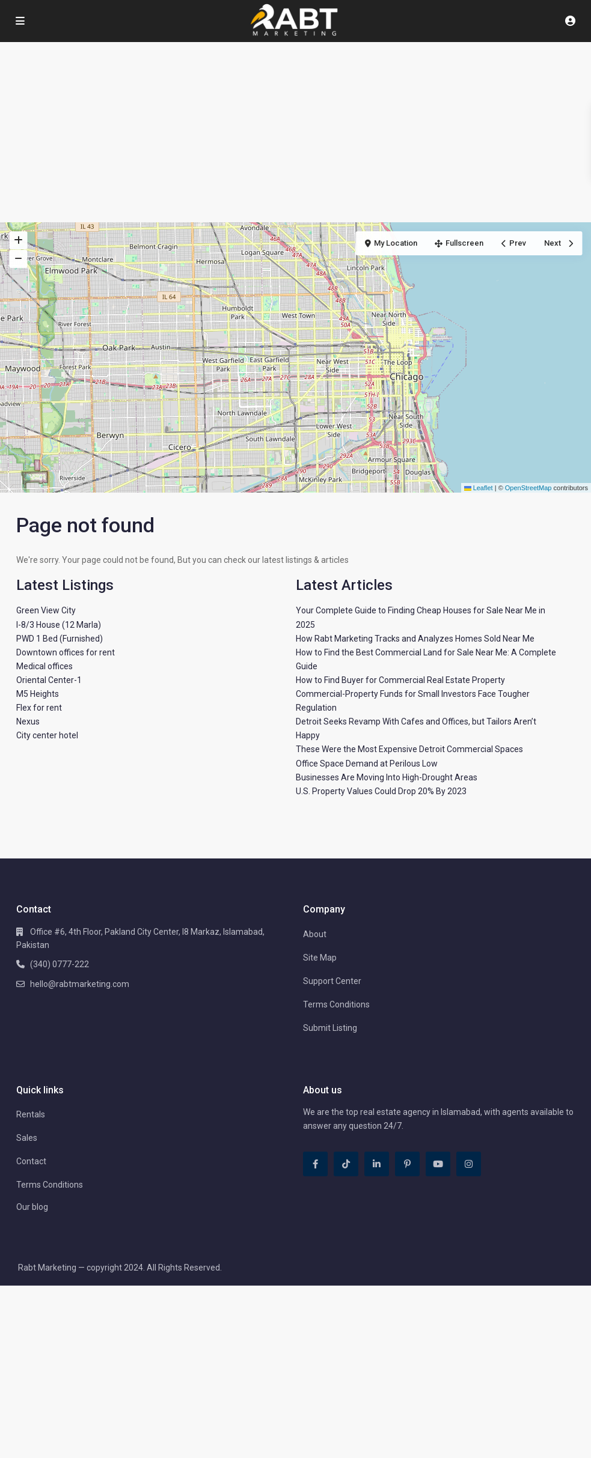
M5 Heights (37, 694)
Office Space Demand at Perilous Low (367, 763)
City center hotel (47, 735)
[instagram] (468, 1164)
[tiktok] (346, 1164)
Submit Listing (330, 1028)
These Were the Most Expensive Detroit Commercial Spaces (409, 749)
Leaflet (478, 487)
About (314, 934)
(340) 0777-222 (59, 964)
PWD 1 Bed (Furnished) (59, 638)
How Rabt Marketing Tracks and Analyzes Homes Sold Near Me (415, 638)
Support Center (332, 981)
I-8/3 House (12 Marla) (58, 625)
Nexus (28, 721)
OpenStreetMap (528, 487)
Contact (31, 1161)
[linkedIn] (376, 1164)
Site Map (320, 957)
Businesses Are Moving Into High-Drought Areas (386, 777)
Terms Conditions (336, 1004)
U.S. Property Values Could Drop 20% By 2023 (381, 791)
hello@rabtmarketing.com (79, 984)
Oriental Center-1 (49, 680)
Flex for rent (39, 707)
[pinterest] (407, 1164)
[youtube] (438, 1164)
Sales (26, 1138)
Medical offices (44, 666)
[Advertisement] (295, 132)
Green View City (46, 610)
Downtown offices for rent (65, 652)
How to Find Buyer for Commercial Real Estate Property (400, 680)
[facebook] (315, 1164)
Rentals (30, 1114)
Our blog (32, 1207)
